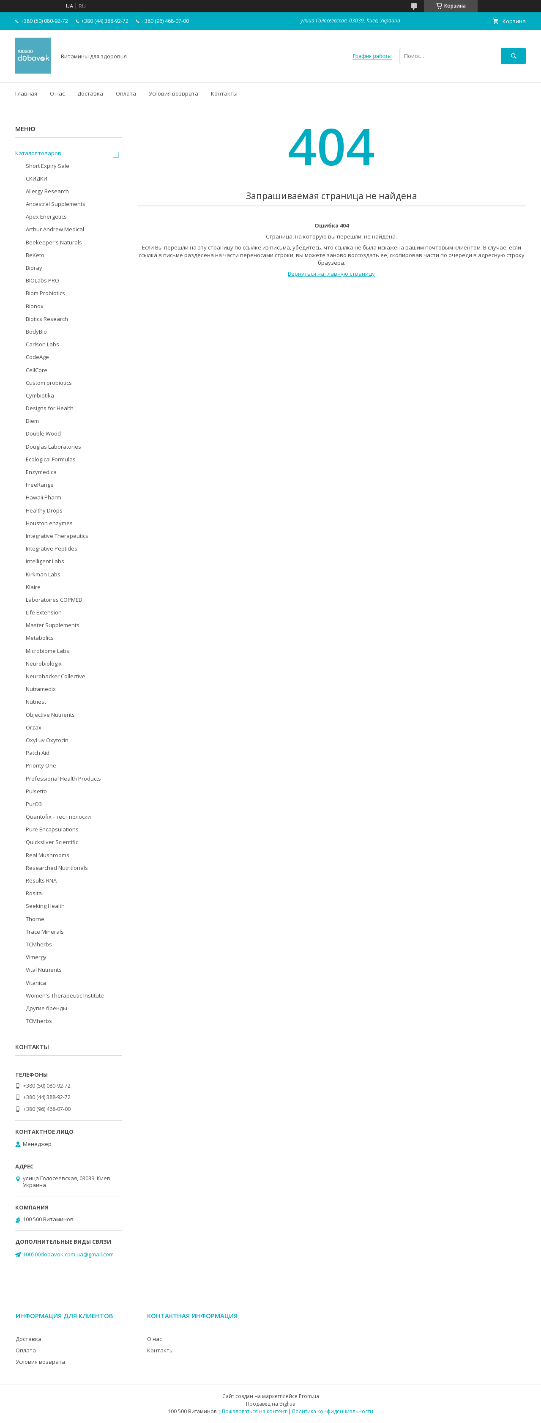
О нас (57, 93)
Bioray (34, 267)
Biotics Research (47, 319)
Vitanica (36, 983)
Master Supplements (52, 625)
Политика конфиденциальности (332, 1411)
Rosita (34, 893)
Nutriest (36, 701)
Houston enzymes (49, 523)
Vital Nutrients (44, 969)
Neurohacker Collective (55, 676)
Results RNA (41, 880)
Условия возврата (173, 93)
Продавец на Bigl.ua (270, 1403)
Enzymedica (41, 472)
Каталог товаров (38, 153)
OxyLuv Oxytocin (47, 740)
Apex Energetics (46, 216)
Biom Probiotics (45, 293)
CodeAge (37, 357)
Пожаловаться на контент (254, 1411)
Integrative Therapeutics (57, 536)
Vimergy (36, 957)
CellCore (36, 370)
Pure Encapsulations (52, 829)
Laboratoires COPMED (54, 599)
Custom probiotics (49, 383)
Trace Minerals (45, 931)
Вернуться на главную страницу (331, 273)
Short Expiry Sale (47, 166)
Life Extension (44, 612)
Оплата (126, 93)
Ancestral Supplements (55, 204)
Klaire (33, 587)
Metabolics (40, 638)
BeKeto (35, 255)
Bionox (35, 306)
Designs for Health (50, 408)
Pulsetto (36, 791)
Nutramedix (41, 689)
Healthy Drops (44, 510)
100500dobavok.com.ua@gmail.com (68, 1254)
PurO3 (34, 804)
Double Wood (43, 433)
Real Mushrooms (47, 855)
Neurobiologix (44, 663)
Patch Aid (37, 753)
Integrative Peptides (51, 548)
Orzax (33, 727)
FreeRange (40, 484)
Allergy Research (47, 191)
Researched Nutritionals (57, 868)
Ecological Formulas (51, 459)
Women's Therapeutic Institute (65, 995)
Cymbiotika (40, 395)
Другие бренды (46, 1008)
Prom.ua (309, 1396)
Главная (26, 93)
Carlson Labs (42, 344)
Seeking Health (45, 906)
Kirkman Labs (43, 574)
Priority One (41, 765)
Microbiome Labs (47, 651)
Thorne (35, 919)
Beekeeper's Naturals (54, 242)
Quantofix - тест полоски (58, 816)
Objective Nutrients (50, 714)
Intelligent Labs (45, 561)
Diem (32, 421)
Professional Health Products (63, 778)
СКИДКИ (36, 178)
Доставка (90, 93)
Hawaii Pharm (43, 497)
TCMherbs (39, 944)
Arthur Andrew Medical (55, 229)
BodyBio (36, 331)
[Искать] (513, 56)
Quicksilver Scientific (52, 842)
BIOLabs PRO (42, 280)
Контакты (224, 93)
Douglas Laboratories (53, 446)
